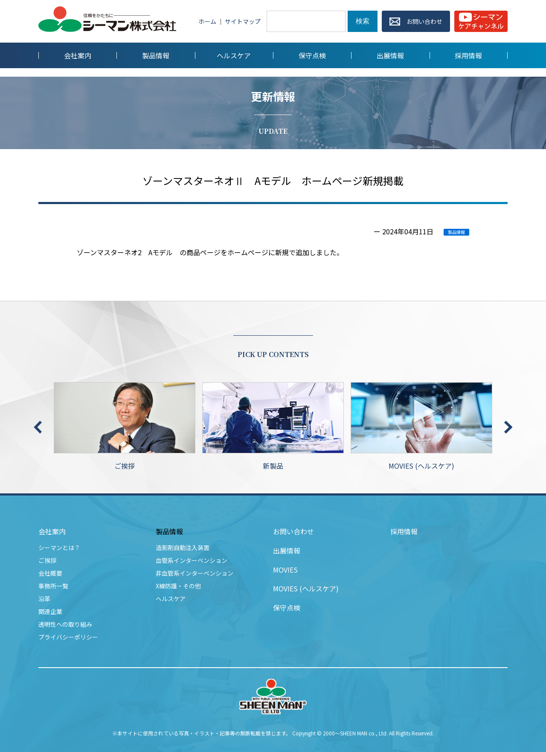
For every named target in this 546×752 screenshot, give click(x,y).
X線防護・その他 (178, 586)
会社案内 (52, 531)
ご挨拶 (124, 426)
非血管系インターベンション (194, 573)
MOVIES (285, 570)
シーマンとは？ (59, 547)
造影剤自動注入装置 (182, 547)
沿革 (44, 598)
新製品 (273, 426)
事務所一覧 (53, 586)
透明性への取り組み (65, 624)
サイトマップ (243, 21)
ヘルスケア (171, 598)
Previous (38, 427)
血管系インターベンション (191, 560)
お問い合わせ (293, 531)
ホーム (207, 21)
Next (508, 427)
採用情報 (404, 531)
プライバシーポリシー (68, 637)
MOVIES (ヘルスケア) (421, 426)
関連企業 (50, 611)
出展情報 (286, 550)
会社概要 (50, 573)
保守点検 (286, 607)
